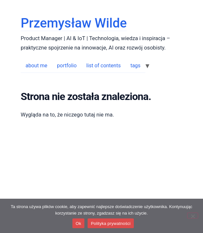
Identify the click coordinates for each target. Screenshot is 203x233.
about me (36, 65)
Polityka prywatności (111, 223)
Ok (78, 223)
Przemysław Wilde (74, 23)
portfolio (67, 65)
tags (135, 65)
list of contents (103, 65)
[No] (192, 215)
